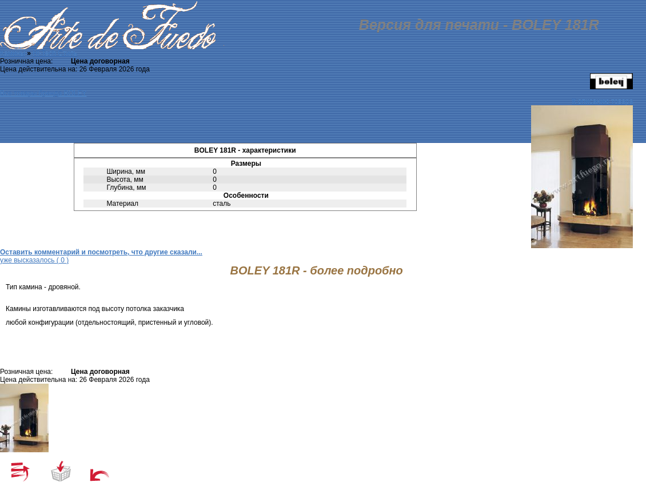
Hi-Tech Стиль (55, 53)
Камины (12, 53)
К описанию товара (602, 101)
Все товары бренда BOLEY (43, 93)
